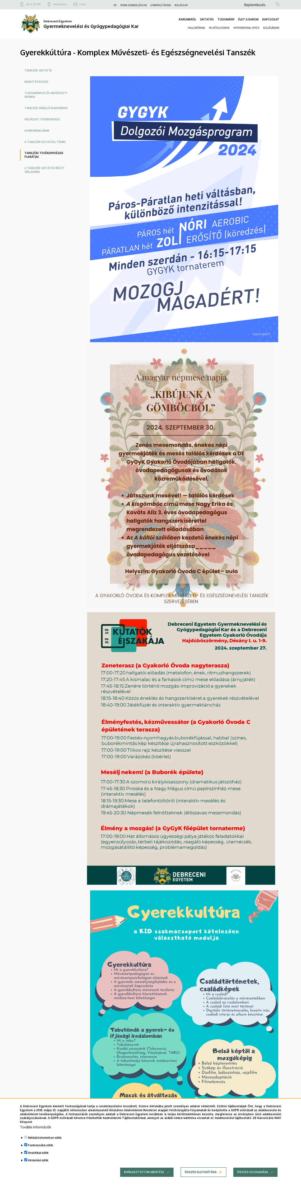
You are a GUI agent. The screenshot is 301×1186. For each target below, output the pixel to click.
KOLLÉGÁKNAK (271, 27)
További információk (35, 1127)
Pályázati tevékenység (42, 119)
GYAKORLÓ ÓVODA (160, 5)
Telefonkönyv (60, 4)
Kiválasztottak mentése (144, 1172)
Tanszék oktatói (38, 70)
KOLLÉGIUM (181, 5)
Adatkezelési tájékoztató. (233, 1118)
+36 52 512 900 (33, 4)
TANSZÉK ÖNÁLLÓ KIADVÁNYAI (46, 108)
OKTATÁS (207, 19)
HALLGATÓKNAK (196, 27)
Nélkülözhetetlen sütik (44, 1137)
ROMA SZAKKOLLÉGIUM (133, 5)
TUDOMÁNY (226, 19)
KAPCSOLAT (270, 19)
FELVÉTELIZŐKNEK (219, 27)
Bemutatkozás (36, 81)
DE (115, 5)
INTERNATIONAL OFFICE (246, 27)
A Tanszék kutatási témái (45, 142)
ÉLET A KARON (248, 19)
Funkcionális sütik (40, 1145)
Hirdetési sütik (38, 1160)
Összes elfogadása (252, 1172)
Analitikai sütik (38, 1152)
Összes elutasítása (201, 1172)
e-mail (82, 4)
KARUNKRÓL (187, 19)
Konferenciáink (36, 130)
